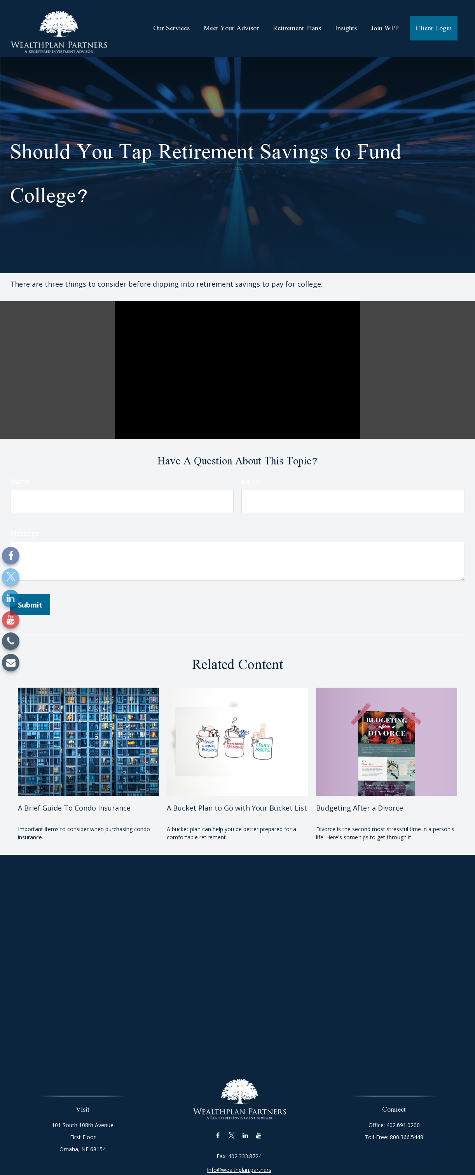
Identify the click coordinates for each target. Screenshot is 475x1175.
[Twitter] (10, 577)
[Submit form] (30, 604)
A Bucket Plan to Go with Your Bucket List (237, 808)
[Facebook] (10, 555)
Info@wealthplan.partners (239, 1160)
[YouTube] (10, 620)
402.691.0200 (400, 1125)
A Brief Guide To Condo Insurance (74, 808)
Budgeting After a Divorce (359, 808)
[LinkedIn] (10, 598)
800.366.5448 (403, 1137)
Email (250, 481)
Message (24, 533)
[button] (171, 28)
